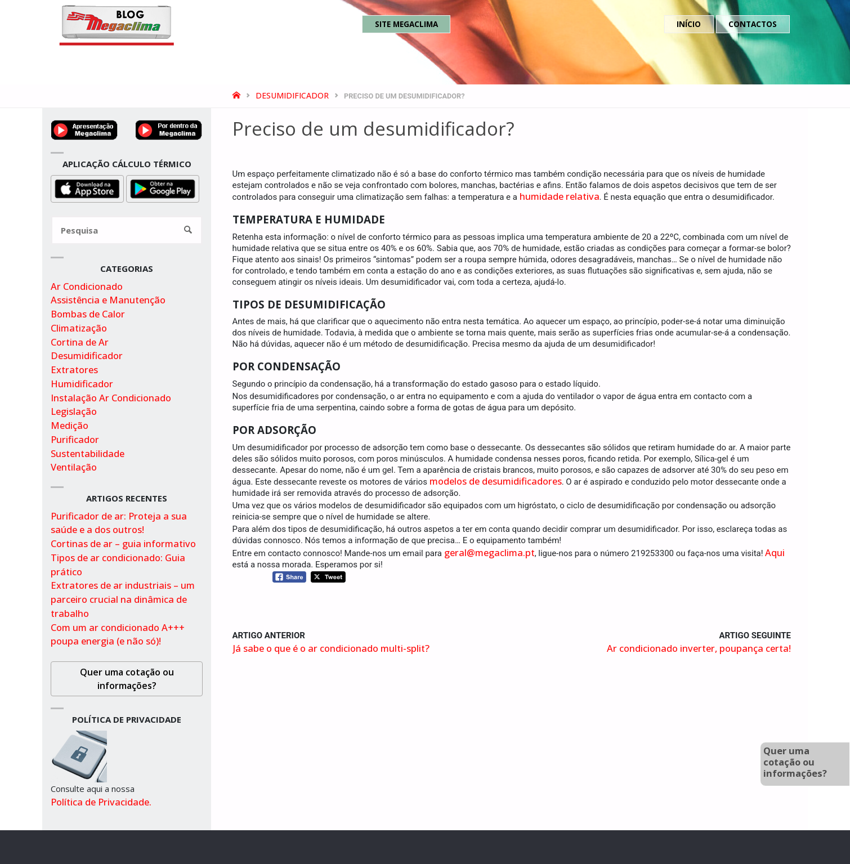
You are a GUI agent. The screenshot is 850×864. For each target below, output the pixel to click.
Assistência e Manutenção (108, 299)
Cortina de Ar (80, 341)
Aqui (775, 552)
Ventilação (74, 466)
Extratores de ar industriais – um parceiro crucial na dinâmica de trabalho (123, 599)
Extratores (74, 369)
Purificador (75, 439)
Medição (69, 425)
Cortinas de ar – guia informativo (123, 543)
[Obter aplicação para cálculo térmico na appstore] (87, 187)
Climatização (79, 327)
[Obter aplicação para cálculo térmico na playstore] (162, 187)
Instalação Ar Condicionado (111, 397)
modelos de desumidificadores (496, 480)
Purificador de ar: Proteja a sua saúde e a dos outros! (119, 522)
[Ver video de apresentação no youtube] (84, 128)
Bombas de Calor (88, 313)
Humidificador (82, 383)
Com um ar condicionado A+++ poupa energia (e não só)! (118, 634)
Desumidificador (292, 95)
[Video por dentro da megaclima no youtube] (169, 128)
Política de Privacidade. (101, 801)
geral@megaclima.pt (489, 552)
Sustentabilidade (87, 453)
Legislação (74, 411)
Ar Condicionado (87, 286)
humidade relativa (560, 196)
